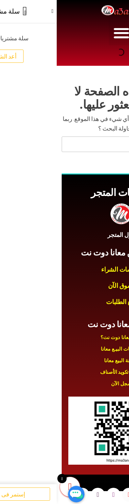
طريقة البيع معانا (64, 361)
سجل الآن (64, 384)
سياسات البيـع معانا (64, 349)
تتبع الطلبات (64, 302)
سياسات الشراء (64, 269)
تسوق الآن (64, 286)
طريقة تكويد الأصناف (64, 372)
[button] (64, 32)
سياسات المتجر (64, 192)
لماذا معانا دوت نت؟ (65, 337)
